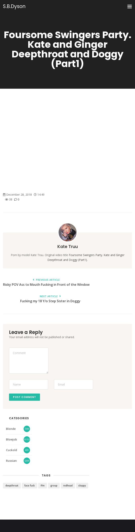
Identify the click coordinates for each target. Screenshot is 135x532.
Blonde (11, 429)
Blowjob (11, 439)
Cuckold (11, 450)
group (53, 485)
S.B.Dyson (14, 6)
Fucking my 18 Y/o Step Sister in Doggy (50, 299)
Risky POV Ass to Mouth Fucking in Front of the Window (46, 283)
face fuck (29, 485)
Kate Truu (67, 246)
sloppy (82, 485)
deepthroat (11, 485)
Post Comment (24, 397)
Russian (11, 461)
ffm (43, 485)
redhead (68, 485)
